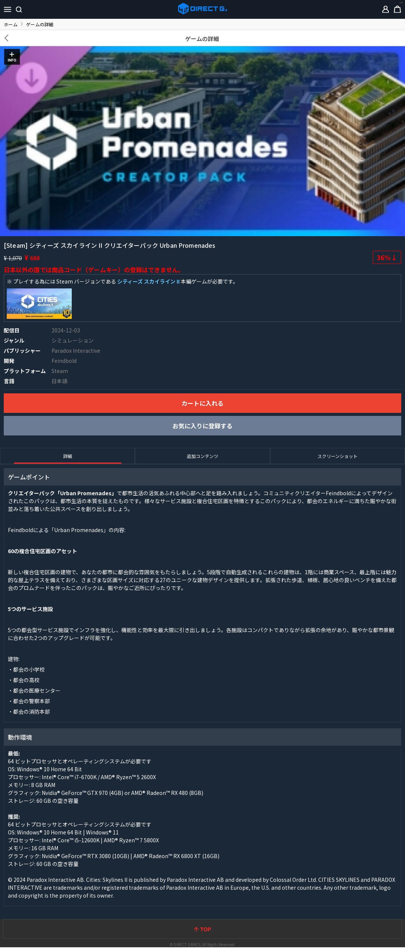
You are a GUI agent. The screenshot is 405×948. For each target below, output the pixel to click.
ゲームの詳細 (202, 38)
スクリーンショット (337, 456)
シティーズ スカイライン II (148, 281)
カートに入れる (202, 403)
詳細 (67, 456)
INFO (12, 57)
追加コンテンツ (202, 456)
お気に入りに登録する (202, 425)
